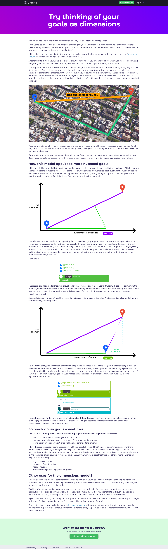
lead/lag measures (76, 505)
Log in (140, 3)
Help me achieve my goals (84, 536)
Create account (126, 3)
